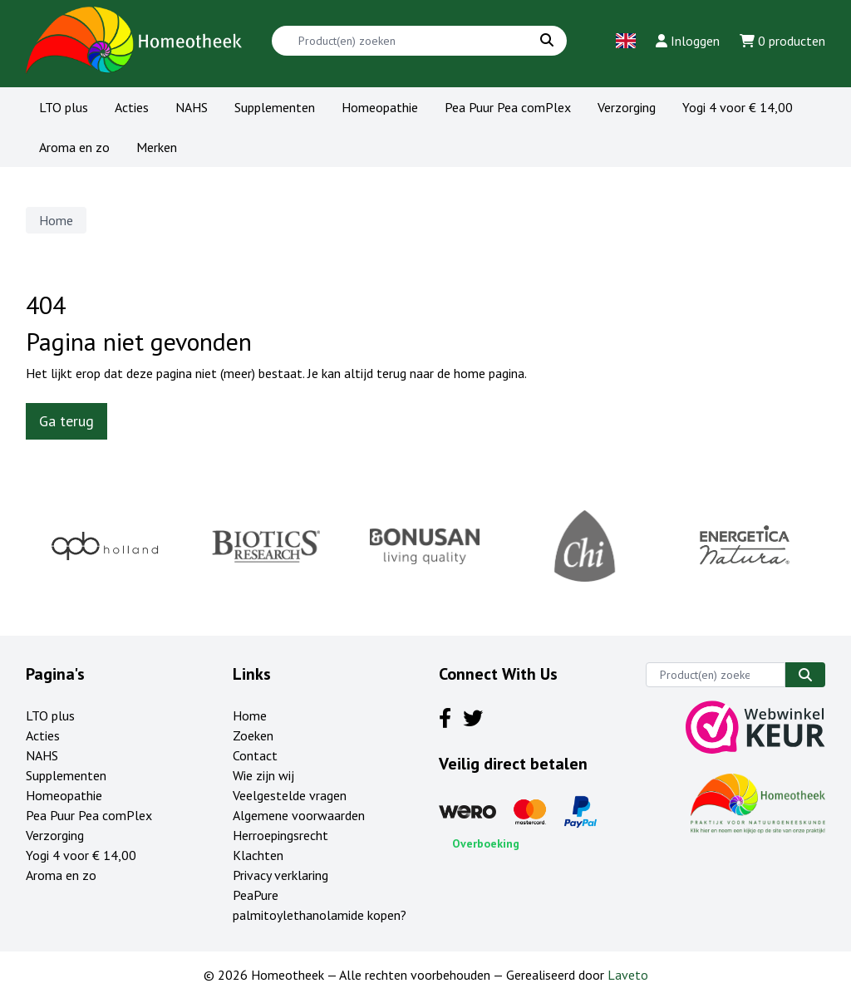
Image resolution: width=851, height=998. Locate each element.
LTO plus (63, 107)
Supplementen (274, 107)
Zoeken (253, 735)
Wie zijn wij (263, 775)
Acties (132, 107)
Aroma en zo (74, 147)
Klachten (258, 855)
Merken (156, 147)
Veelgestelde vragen (290, 795)
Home (56, 220)
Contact (255, 755)
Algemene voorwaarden (299, 815)
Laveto (628, 974)
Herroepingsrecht (280, 835)
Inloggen (688, 40)
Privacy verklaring (280, 875)
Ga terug (66, 420)
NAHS (191, 107)
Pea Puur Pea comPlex (508, 107)
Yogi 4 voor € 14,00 (737, 107)
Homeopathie (380, 107)
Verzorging (627, 107)
